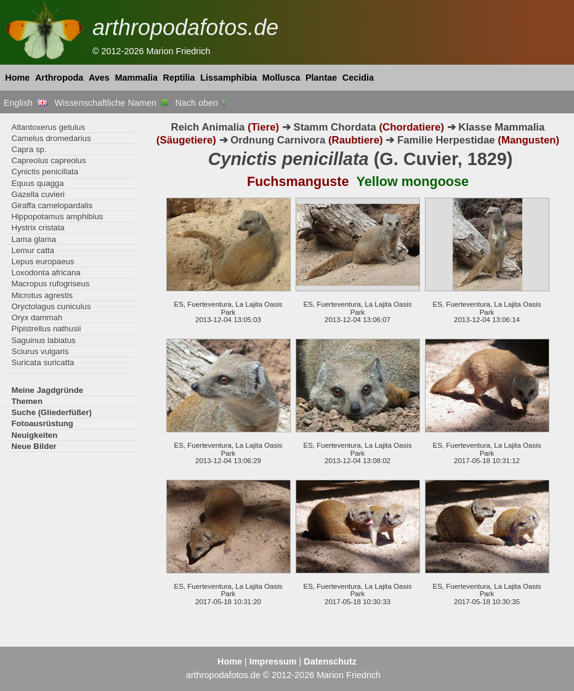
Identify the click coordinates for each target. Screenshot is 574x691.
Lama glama (33, 239)
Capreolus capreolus (48, 160)
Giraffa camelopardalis (51, 205)
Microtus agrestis (42, 295)
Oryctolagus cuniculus (51, 306)
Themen (26, 401)
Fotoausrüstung (42, 423)
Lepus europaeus (42, 261)
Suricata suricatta (42, 362)
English (25, 103)
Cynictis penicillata (44, 171)
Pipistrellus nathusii (46, 328)
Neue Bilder (33, 446)
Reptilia (179, 78)
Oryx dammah (36, 317)
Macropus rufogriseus (50, 283)
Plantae (321, 78)
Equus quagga (37, 183)
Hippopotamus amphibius (57, 216)
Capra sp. (28, 149)
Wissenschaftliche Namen (111, 103)
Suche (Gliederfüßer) (51, 412)
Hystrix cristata (38, 227)
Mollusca (281, 78)
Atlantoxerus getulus (48, 127)
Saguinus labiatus (43, 340)
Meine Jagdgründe (47, 390)
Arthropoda (59, 78)
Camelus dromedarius (51, 138)
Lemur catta (32, 250)
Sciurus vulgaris (39, 351)
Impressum (273, 661)
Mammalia (136, 78)
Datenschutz (330, 661)
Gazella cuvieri (38, 194)
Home (17, 78)
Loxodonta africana (45, 272)
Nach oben (202, 103)
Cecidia (358, 78)
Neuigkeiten (34, 435)
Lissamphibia (228, 78)
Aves (99, 78)
